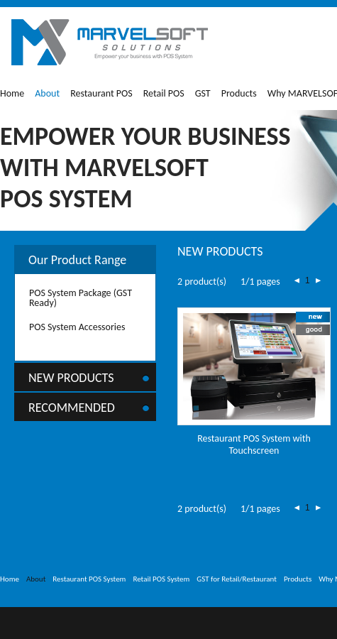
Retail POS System (161, 579)
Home (12, 93)
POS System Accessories (77, 327)
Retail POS (163, 93)
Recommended (71, 407)
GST (203, 93)
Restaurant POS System (89, 579)
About (47, 93)
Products (239, 93)
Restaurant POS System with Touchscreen (254, 444)
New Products (71, 378)
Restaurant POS (101, 93)
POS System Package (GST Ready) (80, 298)
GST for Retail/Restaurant (237, 579)
